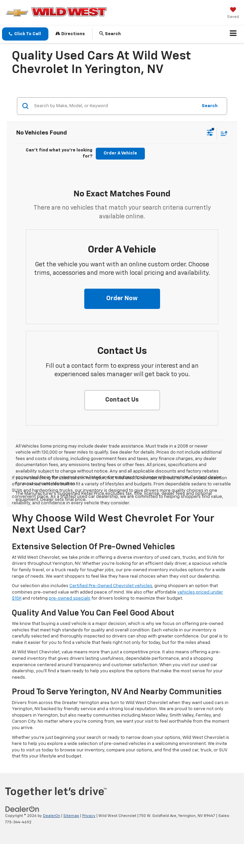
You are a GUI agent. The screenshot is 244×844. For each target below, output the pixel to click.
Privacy (88, 816)
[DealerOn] (22, 809)
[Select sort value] (222, 133)
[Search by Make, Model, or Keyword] (115, 106)
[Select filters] (210, 133)
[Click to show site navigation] (233, 34)
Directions (70, 33)
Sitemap (71, 816)
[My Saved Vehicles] (233, 13)
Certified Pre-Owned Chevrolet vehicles (110, 586)
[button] (25, 34)
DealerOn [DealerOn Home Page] (51, 816)
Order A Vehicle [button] (120, 153)
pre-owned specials (69, 598)
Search (210, 106)
